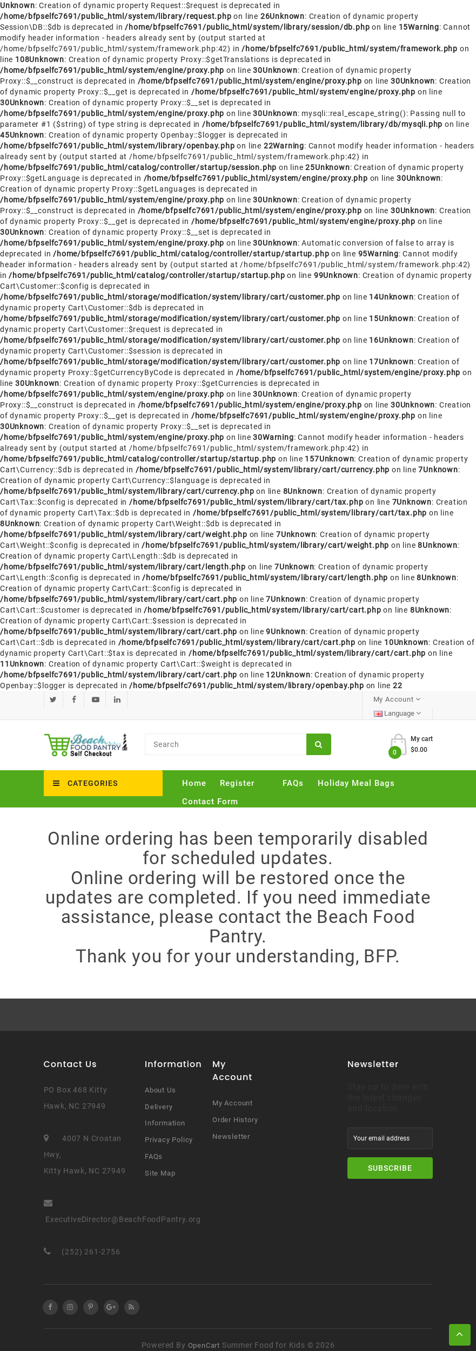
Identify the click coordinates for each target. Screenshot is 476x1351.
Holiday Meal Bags (356, 772)
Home (194, 772)
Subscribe (390, 1157)
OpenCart (204, 1334)
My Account (232, 1092)
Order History (235, 1109)
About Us (160, 1079)
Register (237, 772)
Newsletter (231, 1126)
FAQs (293, 772)
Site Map (160, 1162)
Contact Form (210, 790)
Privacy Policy (169, 1129)
